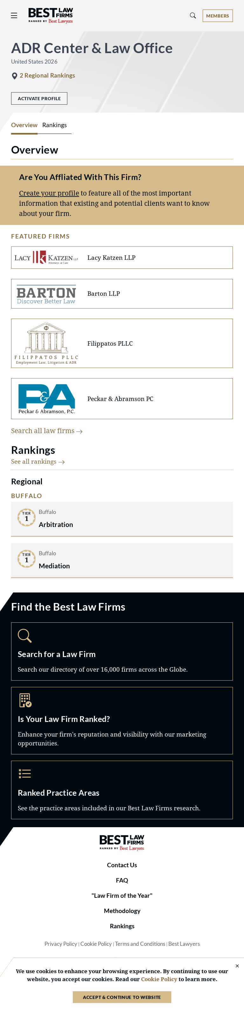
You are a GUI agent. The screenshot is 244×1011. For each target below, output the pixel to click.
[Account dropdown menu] (218, 16)
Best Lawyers (184, 944)
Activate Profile (39, 98)
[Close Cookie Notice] (233, 966)
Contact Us (122, 865)
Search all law (47, 430)
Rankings (122, 926)
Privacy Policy (60, 944)
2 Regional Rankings (47, 75)
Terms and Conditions (140, 944)
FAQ (122, 880)
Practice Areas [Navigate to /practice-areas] (122, 790)
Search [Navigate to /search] (122, 652)
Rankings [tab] (54, 124)
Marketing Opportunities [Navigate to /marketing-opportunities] (122, 720)
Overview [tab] (24, 124)
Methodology (122, 910)
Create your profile (49, 192)
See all (38, 461)
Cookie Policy (96, 944)
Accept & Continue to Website (122, 997)
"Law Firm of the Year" (122, 895)
